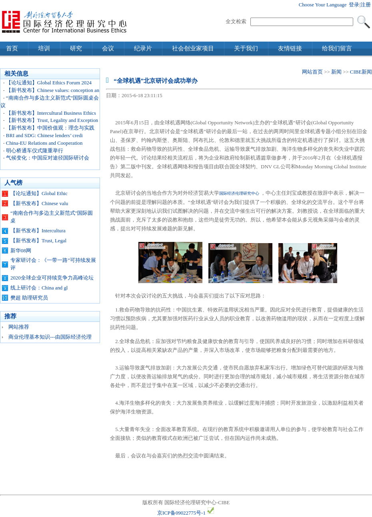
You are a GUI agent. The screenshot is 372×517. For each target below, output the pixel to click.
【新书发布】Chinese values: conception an (52, 90)
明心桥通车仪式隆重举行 (34, 151)
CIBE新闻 (361, 72)
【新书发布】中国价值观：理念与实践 (50, 128)
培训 (44, 48)
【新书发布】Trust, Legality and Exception (52, 120)
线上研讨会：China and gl (39, 288)
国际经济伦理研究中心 (239, 193)
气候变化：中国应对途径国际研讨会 (47, 158)
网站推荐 (18, 327)
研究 (76, 48)
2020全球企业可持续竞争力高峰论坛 (52, 278)
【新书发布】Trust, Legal (38, 241)
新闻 (336, 72)
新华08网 (20, 251)
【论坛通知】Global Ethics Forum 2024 (49, 83)
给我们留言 (337, 48)
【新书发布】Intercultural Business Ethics (51, 113)
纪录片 (143, 48)
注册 (365, 5)
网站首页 (312, 72)
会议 (108, 48)
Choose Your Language (323, 5)
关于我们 (246, 48)
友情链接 (290, 48)
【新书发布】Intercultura (38, 231)
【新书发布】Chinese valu (39, 203)
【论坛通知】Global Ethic (39, 193)
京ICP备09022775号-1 (181, 513)
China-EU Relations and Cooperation (44, 143)
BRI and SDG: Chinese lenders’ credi (44, 135)
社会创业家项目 (193, 48)
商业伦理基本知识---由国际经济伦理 (50, 337)
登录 (354, 5)
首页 (12, 48)
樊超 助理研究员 (29, 298)
